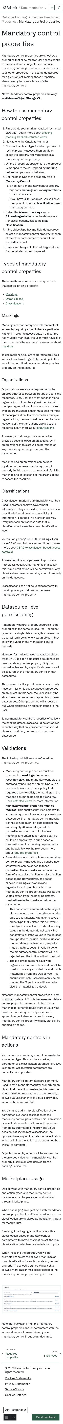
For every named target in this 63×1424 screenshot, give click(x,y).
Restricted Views (21, 801)
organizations (45, 428)
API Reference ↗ (15, 1410)
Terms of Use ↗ (14, 1389)
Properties (9, 21)
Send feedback (45, 1417)
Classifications (15, 303)
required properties (26, 853)
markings (7, 346)
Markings (11, 294)
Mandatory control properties (39, 21)
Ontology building (14, 17)
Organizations (14, 299)
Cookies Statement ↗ (18, 1378)
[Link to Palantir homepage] (10, 7)
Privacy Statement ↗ (17, 1384)
